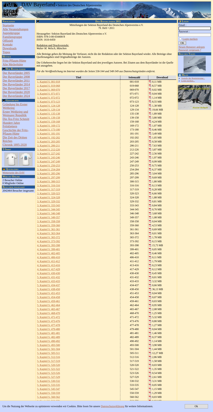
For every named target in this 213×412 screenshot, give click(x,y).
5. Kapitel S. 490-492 (48, 341)
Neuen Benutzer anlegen (192, 47)
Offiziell (8, 40)
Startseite (8, 25)
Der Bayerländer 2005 (16, 73)
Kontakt (7, 44)
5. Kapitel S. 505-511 (48, 353)
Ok (196, 406)
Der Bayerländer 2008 (16, 76)
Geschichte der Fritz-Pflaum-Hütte (15, 132)
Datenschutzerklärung (112, 406)
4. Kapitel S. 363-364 (48, 233)
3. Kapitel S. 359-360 (48, 225)
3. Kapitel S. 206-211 (48, 145)
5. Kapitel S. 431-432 (48, 277)
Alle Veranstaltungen (15, 29)
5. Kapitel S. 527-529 (48, 377)
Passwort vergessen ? (190, 50)
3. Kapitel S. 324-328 (48, 197)
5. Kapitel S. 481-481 (48, 333)
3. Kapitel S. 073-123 (48, 101)
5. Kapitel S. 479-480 (48, 329)
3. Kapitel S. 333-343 (48, 205)
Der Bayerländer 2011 (16, 80)
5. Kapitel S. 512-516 (48, 357)
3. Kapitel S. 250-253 (48, 165)
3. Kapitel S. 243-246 (48, 157)
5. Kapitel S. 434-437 (48, 285)
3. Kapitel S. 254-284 (48, 169)
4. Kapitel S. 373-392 (48, 241)
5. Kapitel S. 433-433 (48, 281)
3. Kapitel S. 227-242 (48, 153)
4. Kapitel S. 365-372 (48, 237)
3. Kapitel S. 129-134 (48, 109)
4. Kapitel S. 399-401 (48, 249)
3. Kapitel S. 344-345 (48, 209)
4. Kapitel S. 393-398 (48, 245)
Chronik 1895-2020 (15, 144)
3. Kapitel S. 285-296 (48, 173)
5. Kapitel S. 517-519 (48, 361)
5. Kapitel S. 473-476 (48, 321)
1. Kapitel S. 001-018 (48, 81)
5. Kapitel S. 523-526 (48, 373)
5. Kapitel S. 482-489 (48, 337)
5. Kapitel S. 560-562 (48, 397)
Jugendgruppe (11, 33)
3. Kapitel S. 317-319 (48, 189)
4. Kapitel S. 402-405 (48, 253)
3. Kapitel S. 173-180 (48, 129)
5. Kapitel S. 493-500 (48, 345)
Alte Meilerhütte (13, 64)
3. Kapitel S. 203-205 (48, 141)
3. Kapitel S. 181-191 (48, 133)
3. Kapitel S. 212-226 (48, 149)
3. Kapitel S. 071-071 (48, 93)
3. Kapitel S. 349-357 (48, 217)
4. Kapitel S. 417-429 (48, 269)
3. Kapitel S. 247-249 (48, 161)
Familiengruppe (12, 37)
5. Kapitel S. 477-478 (48, 325)
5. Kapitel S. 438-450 (48, 289)
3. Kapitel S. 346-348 (48, 213)
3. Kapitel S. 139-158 (48, 117)
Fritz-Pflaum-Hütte (14, 60)
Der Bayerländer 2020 (16, 92)
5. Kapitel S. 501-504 (48, 349)
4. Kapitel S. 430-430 (48, 273)
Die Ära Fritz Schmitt (16, 119)
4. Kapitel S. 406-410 (48, 257)
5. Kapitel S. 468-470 (48, 313)
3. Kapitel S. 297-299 (48, 177)
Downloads (10, 48)
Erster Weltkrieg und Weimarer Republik (15, 113)
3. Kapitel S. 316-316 (48, 185)
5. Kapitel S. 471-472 (48, 317)
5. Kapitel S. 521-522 (48, 369)
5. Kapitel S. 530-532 (48, 381)
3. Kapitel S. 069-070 (48, 89)
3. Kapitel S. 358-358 (48, 221)
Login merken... (188, 81)
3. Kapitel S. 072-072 (48, 97)
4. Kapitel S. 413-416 (48, 265)
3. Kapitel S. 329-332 (48, 201)
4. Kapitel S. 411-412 (48, 261)
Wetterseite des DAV (13, 172)
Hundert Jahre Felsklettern (11, 124)
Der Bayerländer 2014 (16, 84)
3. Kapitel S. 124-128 (48, 105)
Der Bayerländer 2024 (16, 96)
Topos (6, 52)
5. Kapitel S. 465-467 (48, 309)
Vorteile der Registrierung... (193, 78)
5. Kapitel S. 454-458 (48, 297)
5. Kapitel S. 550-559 (48, 393)
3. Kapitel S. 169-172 (48, 125)
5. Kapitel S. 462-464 (48, 305)
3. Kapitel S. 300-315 (48, 181)
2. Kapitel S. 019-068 (48, 85)
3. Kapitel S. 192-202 (48, 137)
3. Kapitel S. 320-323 (48, 193)
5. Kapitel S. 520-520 (48, 365)
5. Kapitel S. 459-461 (48, 301)
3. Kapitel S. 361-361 (48, 229)
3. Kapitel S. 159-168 (48, 121)
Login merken (190, 39)
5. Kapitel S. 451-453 (48, 293)
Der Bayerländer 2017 (16, 88)
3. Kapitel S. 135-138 (48, 113)
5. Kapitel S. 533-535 (48, 385)
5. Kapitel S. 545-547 (48, 389)
